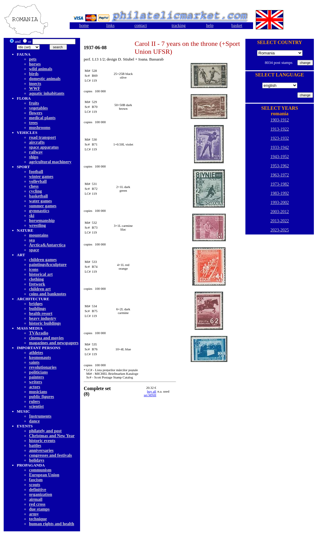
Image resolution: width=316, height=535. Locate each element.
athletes (36, 352)
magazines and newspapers (54, 343)
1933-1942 (279, 147)
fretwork (37, 284)
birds (34, 74)
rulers (34, 401)
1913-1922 (279, 129)
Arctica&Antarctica (47, 245)
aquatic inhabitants (46, 93)
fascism (35, 480)
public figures (41, 396)
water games (40, 201)
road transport (42, 137)
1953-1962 (279, 166)
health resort (40, 313)
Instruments (40, 416)
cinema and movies (46, 338)
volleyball (38, 181)
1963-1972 (279, 175)
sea (32, 240)
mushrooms (39, 127)
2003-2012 (279, 211)
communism (40, 470)
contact (140, 25)
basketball (38, 196)
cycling (35, 191)
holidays (36, 460)
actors (34, 387)
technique (38, 519)
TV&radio (38, 333)
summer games (43, 206)
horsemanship (42, 220)
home (84, 25)
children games (43, 259)
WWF (34, 88)
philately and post (45, 431)
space (34, 250)
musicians (38, 391)
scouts (34, 484)
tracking (178, 25)
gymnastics (39, 210)
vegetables (38, 108)
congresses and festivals (50, 455)
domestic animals (45, 78)
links (110, 25)
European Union (44, 475)
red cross (37, 504)
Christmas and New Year (52, 436)
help (209, 25)
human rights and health (51, 524)
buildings (37, 308)
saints (34, 362)
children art (40, 289)
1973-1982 (279, 184)
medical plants (42, 118)
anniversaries (41, 450)
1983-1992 (279, 193)
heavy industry (42, 318)
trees (33, 122)
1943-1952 (279, 156)
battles (35, 445)
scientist (36, 406)
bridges (35, 303)
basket (236, 25)
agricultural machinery (50, 162)
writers (35, 382)
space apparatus (44, 147)
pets (32, 59)
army (34, 514)
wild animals (40, 69)
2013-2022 (279, 221)
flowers (35, 113)
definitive (37, 489)
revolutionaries (43, 367)
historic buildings (45, 323)
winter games (41, 176)
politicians (38, 372)
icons (33, 269)
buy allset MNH (150, 393)
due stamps (39, 509)
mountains (38, 235)
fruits (34, 103)
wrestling (37, 225)
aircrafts (37, 142)
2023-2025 (279, 230)
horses (35, 64)
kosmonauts (40, 357)
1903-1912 (279, 120)
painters (36, 377)
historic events (42, 440)
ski (31, 215)
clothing (36, 279)
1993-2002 (279, 202)
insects (35, 83)
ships (33, 157)
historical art (41, 274)
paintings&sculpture (48, 264)
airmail (35, 499)
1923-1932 (279, 138)
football (36, 171)
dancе (34, 421)
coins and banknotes (47, 294)
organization (40, 494)
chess (34, 186)
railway (36, 152)
